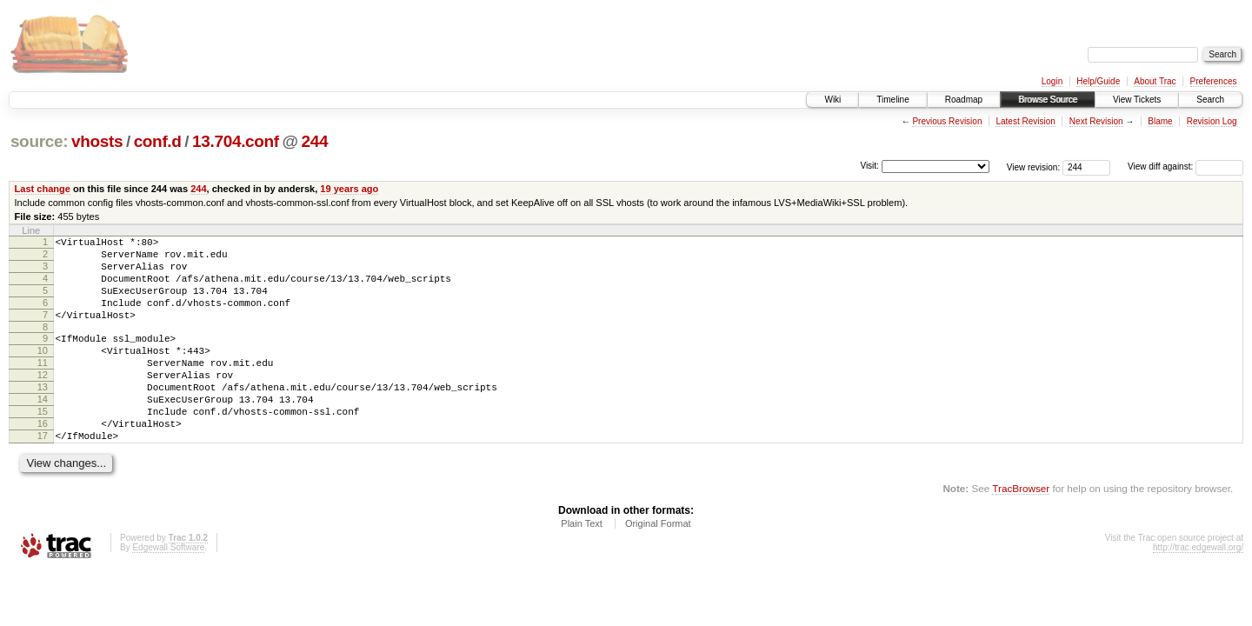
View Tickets (1137, 99)
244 (315, 141)
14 (42, 430)
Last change (42, 188)
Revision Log (1212, 121)
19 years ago (349, 188)
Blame (1160, 121)
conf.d (158, 141)
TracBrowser (1020, 530)
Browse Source (1047, 99)
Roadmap (963, 99)
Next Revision (1096, 121)
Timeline (892, 99)
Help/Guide (1098, 81)
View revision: (1034, 166)
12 (42, 401)
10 (42, 371)
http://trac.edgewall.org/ (1198, 589)
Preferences (1213, 81)
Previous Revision (947, 121)
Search (1210, 99)
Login (1052, 81)
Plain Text (582, 565)
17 (42, 475)
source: (39, 141)
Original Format (658, 565)
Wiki (832, 99)
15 (42, 445)
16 (42, 460)
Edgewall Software (168, 589)
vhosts (97, 141)
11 (42, 386)
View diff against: (1185, 166)
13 (42, 415)
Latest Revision (1025, 121)
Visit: (869, 165)
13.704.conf (235, 141)
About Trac (1154, 81)
